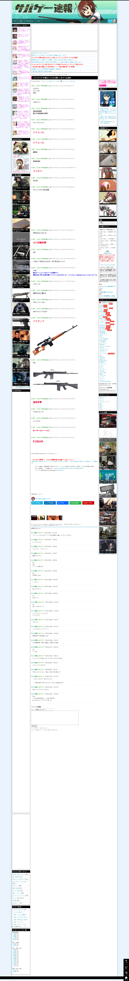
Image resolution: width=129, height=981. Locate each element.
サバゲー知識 (16, 890)
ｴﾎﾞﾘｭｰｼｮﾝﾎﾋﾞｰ (106, 330)
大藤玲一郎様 (16, 156)
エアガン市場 (105, 320)
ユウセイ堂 (105, 312)
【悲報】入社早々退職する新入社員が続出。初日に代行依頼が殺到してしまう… (107, 118)
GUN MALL (102, 358)
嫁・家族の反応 (16, 876)
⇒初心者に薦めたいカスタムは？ (106, 292)
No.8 (32, 586)
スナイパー (102, 378)
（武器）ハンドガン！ (18, 922)
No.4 (32, 553)
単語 (74, 81)
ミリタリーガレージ (107, 321)
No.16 (32, 647)
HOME (32, 74)
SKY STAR (105, 328)
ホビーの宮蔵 (103, 372)
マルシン (102, 400)
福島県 (15, 945)
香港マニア (105, 318)
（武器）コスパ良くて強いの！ (20, 917)
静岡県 (15, 955)
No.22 (32, 694)
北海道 (15, 944)
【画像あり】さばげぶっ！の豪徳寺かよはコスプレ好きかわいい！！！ (24, 107)
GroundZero (105, 327)
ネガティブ (15, 885)
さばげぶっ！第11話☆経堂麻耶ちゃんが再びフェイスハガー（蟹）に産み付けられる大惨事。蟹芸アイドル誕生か (21, 92)
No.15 (32, 640)
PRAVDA (102, 362)
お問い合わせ (29, 21)
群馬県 (15, 936)
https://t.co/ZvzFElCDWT (61, 468)
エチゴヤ (102, 337)
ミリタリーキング (104, 349)
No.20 (32, 676)
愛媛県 (15, 971)
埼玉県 (15, 938)
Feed (38, 21)
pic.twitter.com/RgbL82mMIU (75, 468)
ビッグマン (105, 314)
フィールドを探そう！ (18, 912)
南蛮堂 (101, 374)
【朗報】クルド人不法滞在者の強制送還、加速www (46, 69)
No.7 (32, 579)
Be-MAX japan (103, 361)
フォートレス (103, 352)
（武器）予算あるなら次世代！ (20, 919)
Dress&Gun (102, 331)
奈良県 (15, 962)
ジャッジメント (107, 353)
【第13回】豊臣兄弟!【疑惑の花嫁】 (42, 71)
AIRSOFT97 (105, 325)
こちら (109, 385)
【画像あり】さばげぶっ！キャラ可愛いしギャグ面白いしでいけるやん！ (24, 133)
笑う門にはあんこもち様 (19, 171)
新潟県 (15, 949)
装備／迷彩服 (16, 888)
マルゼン (102, 398)
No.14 (32, 633)
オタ (63, 81)
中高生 (71, 81)
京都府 (15, 960)
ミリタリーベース (106, 303)
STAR (101, 406)
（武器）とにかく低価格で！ (20, 914)
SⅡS (101, 404)
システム (102, 365)
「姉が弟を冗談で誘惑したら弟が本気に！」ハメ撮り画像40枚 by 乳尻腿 (53, 66)
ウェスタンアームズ (104, 401)
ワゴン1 (104, 309)
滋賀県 (15, 958)
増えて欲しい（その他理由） (108, 238)
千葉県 (15, 933)
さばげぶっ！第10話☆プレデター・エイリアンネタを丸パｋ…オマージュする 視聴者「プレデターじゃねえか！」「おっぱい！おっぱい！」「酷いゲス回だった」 (21, 115)
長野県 (15, 952)
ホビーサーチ (103, 343)
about (20, 21)
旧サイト (27, 171)
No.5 (32, 560)
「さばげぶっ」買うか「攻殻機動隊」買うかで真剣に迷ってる (24, 42)
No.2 (32, 539)
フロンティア (103, 369)
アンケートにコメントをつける (107, 264)
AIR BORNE (103, 333)
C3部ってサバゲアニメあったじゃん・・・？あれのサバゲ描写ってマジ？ (24, 30)
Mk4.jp (103, 305)
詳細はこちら (102, 85)
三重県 (15, 957)
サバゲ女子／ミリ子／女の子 (20, 881)
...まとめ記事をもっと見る (22, 387)
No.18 (32, 662)
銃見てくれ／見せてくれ (19, 879)
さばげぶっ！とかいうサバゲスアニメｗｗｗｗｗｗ (24, 79)
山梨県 (15, 951)
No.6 (32, 571)
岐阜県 (15, 954)
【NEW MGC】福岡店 (105, 381)
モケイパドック (103, 334)
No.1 (32, 532)
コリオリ (67, 81)
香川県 (15, 970)
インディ (102, 380)
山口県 (15, 965)
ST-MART (102, 371)
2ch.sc (40, 494)
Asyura (103, 306)
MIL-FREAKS (105, 315)
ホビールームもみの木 (105, 346)
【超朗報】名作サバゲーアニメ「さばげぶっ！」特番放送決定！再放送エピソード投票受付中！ (21, 49)
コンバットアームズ (107, 324)
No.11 (32, 611)
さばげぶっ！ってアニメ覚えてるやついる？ (23, 35)
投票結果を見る (107, 253)
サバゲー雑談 (16, 898)
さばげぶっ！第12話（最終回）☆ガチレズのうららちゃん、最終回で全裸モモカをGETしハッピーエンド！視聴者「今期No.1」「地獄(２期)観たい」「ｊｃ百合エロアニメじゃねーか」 (21, 64)
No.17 (32, 655)
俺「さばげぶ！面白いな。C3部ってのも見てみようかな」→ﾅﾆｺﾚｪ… (23, 85)
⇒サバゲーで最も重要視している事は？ (107, 295)
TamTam (102, 347)
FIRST (101, 336)
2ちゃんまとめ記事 (38, 74)
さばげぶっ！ (16, 903)
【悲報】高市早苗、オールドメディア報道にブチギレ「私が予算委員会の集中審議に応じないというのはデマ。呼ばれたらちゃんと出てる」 (107, 111)
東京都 (15, 939)
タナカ (101, 403)
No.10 (32, 602)
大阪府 (15, 961)
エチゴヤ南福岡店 (104, 339)
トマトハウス (103, 363)
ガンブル (102, 368)
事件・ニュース (16, 893)
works (21, 156)
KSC (101, 407)
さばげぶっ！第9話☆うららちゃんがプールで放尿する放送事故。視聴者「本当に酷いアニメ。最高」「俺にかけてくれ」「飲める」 (21, 125)
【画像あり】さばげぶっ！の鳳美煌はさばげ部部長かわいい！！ (24, 73)
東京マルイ (102, 397)
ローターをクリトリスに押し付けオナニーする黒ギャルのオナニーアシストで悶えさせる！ (58, 64)
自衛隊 (14, 900)
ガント (101, 355)
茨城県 (15, 935)
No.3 (32, 546)
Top (15, 21)
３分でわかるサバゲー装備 (19, 909)
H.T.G (103, 317)
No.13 (32, 626)
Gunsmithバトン (104, 350)
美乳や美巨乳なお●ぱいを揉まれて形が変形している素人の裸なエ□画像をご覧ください (57, 62)
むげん (101, 366)
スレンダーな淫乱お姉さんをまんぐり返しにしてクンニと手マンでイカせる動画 (55, 57)
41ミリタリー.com (106, 308)
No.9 (32, 593)
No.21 (32, 687)
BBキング (102, 356)
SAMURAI (102, 344)
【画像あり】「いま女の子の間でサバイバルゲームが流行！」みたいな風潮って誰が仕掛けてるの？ (21, 99)
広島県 (15, 964)
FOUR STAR (103, 340)
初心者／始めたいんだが (19, 874)
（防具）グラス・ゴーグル (19, 924)
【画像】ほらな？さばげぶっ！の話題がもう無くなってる (24, 56)
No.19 (32, 669)
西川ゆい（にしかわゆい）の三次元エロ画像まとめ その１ (49, 55)
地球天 (103, 311)
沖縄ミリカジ (103, 359)
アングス (102, 377)
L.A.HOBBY (102, 342)
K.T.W (101, 409)
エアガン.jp (102, 375)
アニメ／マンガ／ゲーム (19, 895)
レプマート (105, 322)
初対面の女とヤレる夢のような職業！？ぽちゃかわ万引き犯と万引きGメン (53, 60)
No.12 (32, 619)
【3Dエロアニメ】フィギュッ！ (41, 53)
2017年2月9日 (59, 470)
